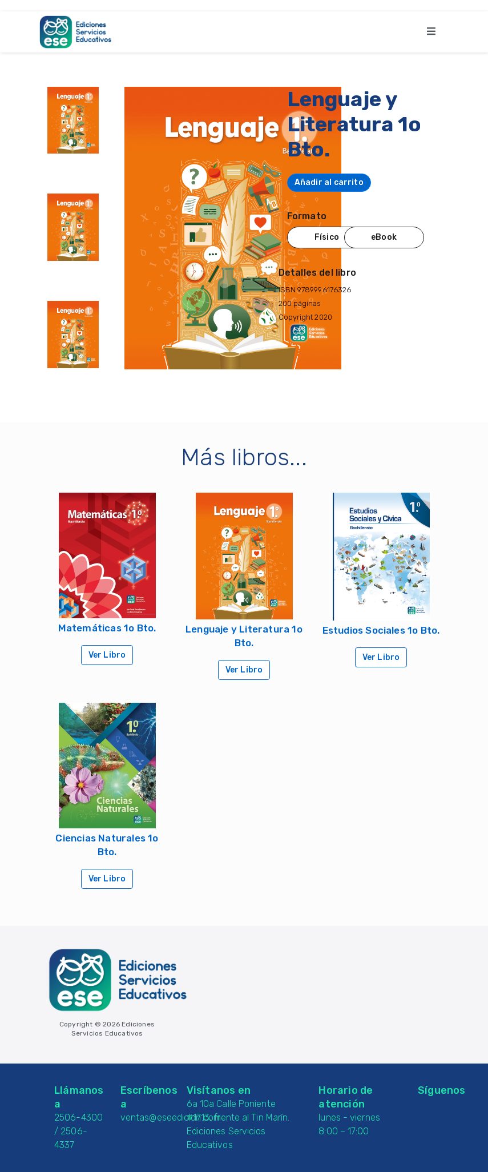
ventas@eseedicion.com (170, 1117)
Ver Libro (107, 655)
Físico (326, 237)
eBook (384, 237)
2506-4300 (78, 1117)
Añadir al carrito (329, 182)
